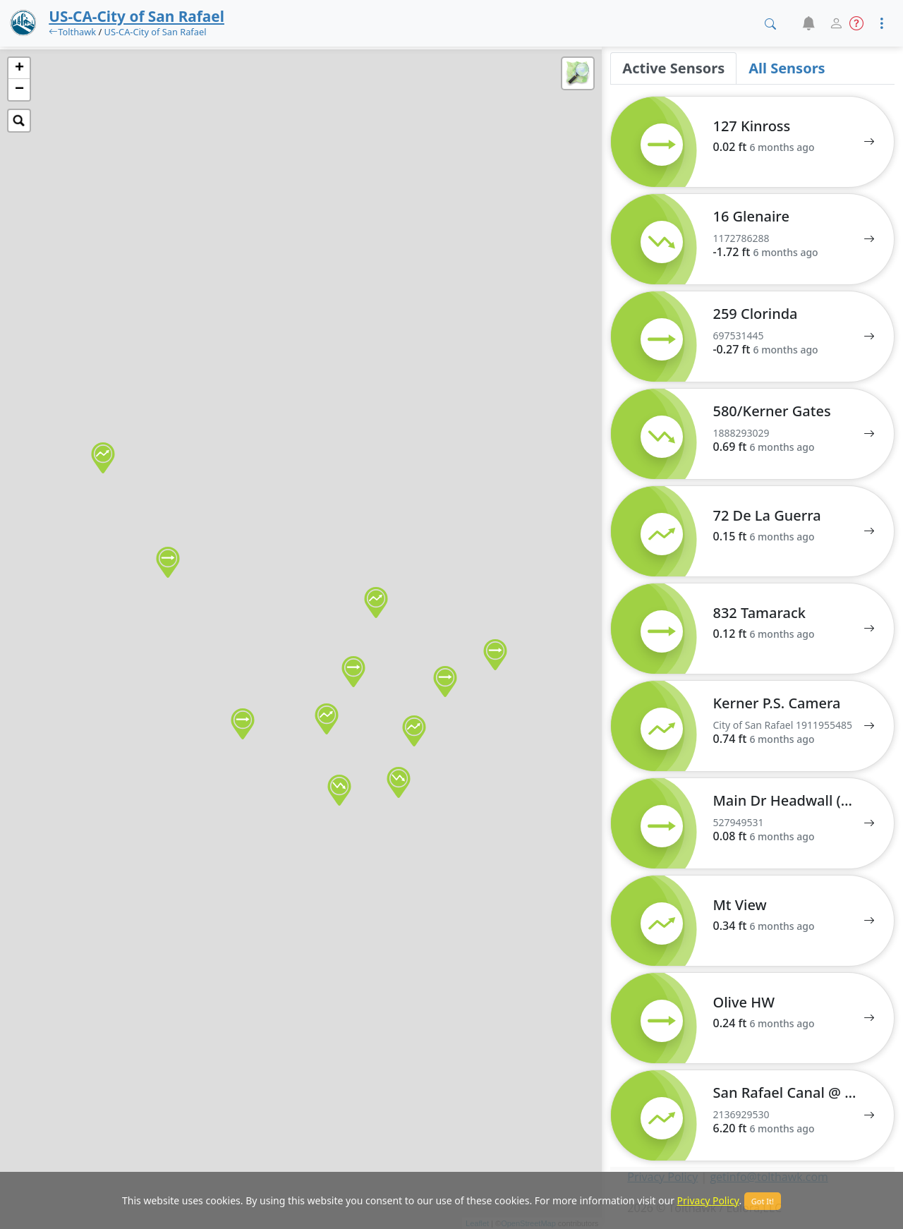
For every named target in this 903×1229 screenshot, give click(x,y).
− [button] (19, 89)
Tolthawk (77, 31)
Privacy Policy (708, 1200)
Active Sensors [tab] (673, 68)
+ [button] (19, 68)
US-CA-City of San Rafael (155, 31)
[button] (808, 23)
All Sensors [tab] (787, 68)
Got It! (762, 1201)
